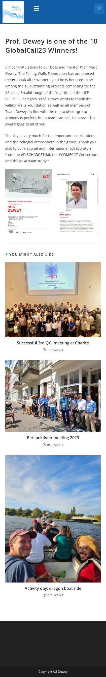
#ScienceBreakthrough (24, 92)
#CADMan (27, 160)
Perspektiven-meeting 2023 (53, 437)
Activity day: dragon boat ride (53, 588)
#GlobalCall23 (23, 79)
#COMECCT (68, 154)
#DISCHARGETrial (35, 154)
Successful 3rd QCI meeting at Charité (53, 343)
